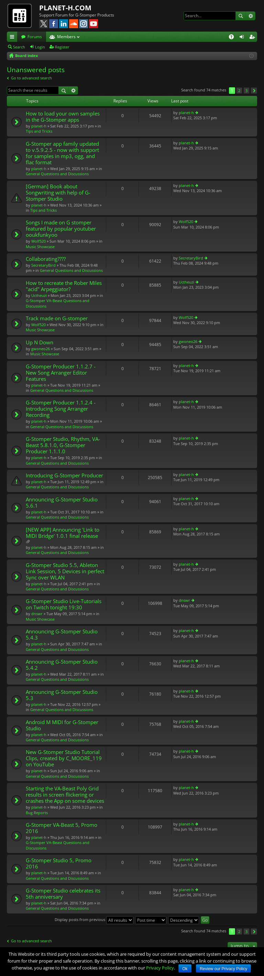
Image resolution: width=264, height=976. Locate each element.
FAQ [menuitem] (233, 38)
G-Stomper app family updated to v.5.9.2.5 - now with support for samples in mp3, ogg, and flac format (62, 153)
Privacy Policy (160, 968)
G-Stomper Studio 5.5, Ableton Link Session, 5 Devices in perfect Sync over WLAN (65, 571)
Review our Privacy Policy (223, 968)
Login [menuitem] (243, 38)
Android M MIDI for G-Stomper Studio (62, 725)
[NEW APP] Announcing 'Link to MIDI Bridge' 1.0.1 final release (62, 532)
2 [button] (239, 90)
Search (240, 16)
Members (66, 37)
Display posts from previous (94, 919)
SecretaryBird (43, 265)
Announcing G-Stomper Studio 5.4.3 (62, 634)
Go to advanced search (31, 77)
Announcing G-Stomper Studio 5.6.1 (62, 502)
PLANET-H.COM (65, 7)
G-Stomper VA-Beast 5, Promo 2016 (61, 828)
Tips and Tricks (39, 131)
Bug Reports (37, 812)
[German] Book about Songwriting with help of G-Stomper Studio (58, 192)
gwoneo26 (40, 348)
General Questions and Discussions (57, 173)
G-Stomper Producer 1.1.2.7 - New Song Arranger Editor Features (61, 372)
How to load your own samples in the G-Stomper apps (63, 116)
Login (40, 46)
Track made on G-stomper (57, 318)
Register (62, 46)
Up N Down (39, 342)
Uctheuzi (39, 295)
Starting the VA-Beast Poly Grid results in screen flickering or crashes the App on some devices (65, 794)
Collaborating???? (46, 259)
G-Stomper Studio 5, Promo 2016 (58, 863)
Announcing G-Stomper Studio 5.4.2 (62, 664)
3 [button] (246, 90)
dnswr (37, 613)
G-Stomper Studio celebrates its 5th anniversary (63, 893)
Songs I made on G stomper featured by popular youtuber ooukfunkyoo (61, 228)
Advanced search (250, 16)
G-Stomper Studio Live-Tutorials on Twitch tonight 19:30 (63, 604)
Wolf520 (38, 241)
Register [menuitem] (253, 38)
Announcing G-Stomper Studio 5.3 (62, 695)
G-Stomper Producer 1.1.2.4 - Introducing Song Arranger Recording (61, 408)
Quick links (13, 38)
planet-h (38, 126)
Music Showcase (40, 246)
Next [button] (254, 90)
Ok (184, 968)
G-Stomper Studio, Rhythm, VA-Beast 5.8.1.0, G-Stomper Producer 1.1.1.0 (63, 445)
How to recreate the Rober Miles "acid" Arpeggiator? (64, 286)
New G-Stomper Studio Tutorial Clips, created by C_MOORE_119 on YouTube (64, 758)
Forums (35, 37)
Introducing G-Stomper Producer (64, 475)
